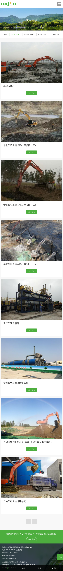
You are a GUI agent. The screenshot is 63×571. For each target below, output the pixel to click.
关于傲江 (39, 568)
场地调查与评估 (29, 34)
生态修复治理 (42, 34)
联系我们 (55, 568)
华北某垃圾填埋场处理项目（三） (20, 145)
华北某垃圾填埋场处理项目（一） (20, 264)
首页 (8, 568)
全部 (5, 34)
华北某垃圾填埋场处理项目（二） (20, 205)
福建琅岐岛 (9, 86)
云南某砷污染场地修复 (14, 501)
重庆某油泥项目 (11, 323)
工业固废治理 (55, 34)
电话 (23, 568)
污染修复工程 (15, 34)
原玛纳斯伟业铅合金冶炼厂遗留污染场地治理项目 (28, 442)
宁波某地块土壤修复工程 (15, 383)
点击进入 (31, 93)
